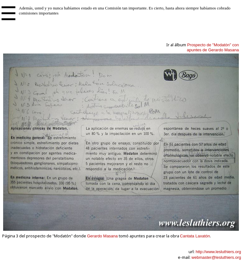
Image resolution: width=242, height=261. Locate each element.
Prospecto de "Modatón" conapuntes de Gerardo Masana (213, 47)
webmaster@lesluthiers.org (216, 257)
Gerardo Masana (102, 236)
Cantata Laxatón (195, 236)
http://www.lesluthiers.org (218, 251)
